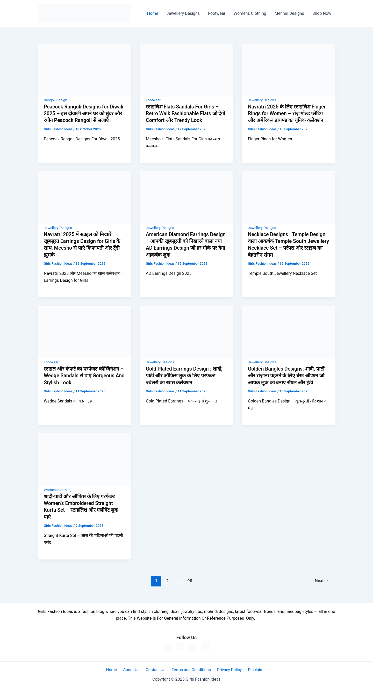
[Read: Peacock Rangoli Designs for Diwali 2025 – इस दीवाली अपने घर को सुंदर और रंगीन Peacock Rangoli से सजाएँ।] (84, 69)
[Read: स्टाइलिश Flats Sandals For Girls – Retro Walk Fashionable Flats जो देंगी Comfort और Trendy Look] (186, 69)
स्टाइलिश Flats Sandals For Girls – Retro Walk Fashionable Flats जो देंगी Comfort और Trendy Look (183, 113)
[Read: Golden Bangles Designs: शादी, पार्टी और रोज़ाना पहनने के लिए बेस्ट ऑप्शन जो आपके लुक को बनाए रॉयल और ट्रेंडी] (288, 331)
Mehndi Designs (289, 13)
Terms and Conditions (190, 669)
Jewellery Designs (183, 13)
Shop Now (321, 13)
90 (189, 580)
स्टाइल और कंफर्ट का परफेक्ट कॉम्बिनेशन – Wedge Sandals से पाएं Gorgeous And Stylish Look (84, 375)
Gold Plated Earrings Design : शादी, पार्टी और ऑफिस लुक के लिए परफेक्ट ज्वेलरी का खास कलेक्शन (185, 375)
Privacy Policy (227, 669)
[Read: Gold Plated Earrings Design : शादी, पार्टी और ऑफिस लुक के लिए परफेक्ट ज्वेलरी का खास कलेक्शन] (186, 331)
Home (152, 13)
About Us (133, 669)
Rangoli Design (56, 100)
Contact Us (156, 669)
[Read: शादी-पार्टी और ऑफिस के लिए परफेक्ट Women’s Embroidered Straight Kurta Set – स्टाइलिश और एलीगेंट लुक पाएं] (84, 458)
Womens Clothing (250, 13)
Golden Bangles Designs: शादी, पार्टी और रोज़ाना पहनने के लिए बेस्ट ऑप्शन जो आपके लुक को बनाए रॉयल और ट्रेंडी (287, 375)
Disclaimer (254, 669)
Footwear (216, 13)
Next (321, 580)
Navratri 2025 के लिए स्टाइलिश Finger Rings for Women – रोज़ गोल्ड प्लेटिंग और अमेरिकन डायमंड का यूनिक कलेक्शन (288, 113)
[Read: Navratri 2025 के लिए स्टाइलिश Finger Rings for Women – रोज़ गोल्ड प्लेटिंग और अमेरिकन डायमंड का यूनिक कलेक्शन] (288, 69)
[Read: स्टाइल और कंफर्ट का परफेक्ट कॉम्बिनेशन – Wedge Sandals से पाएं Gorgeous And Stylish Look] (84, 331)
